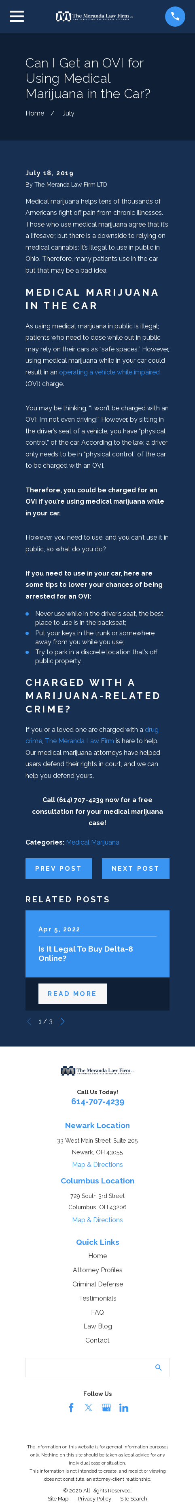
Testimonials (98, 1298)
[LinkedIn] (123, 1407)
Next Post (136, 868)
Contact (97, 1340)
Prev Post (59, 868)
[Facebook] (71, 1407)
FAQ (97, 1312)
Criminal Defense (97, 1284)
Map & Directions (97, 1164)
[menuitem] (58, 1499)
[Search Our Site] (158, 1367)
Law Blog (97, 1326)
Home (97, 1256)
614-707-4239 (97, 1101)
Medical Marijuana (92, 842)
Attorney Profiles (98, 1270)
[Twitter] (88, 1407)
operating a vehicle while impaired (109, 372)
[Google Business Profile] (106, 1407)
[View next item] (62, 1021)
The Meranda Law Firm (79, 741)
